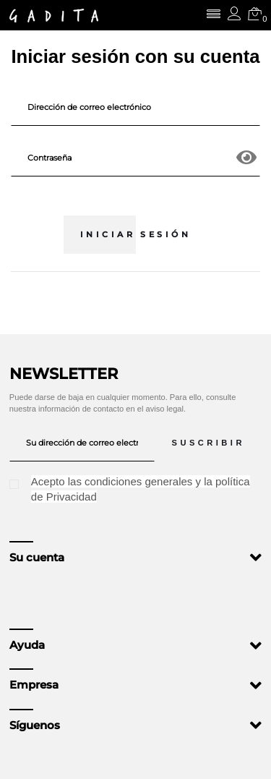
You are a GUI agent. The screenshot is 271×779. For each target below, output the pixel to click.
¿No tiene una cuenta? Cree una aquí (135, 296)
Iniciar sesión (135, 234)
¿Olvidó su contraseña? (136, 196)
